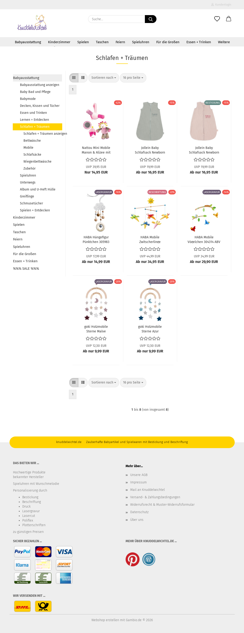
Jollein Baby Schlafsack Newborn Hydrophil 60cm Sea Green (150, 150)
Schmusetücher (31, 203)
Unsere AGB (138, 475)
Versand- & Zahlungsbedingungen (155, 497)
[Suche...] (150, 19)
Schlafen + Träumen (34, 127)
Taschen (102, 42)
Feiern (120, 42)
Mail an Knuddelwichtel (147, 490)
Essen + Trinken (198, 42)
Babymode (28, 99)
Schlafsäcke (32, 155)
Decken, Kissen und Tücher (39, 106)
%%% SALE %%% (26, 268)
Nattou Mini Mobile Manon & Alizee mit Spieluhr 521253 (96, 150)
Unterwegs (28, 182)
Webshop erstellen (105, 620)
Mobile (28, 148)
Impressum (138, 482)
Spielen (83, 42)
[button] (228, 19)
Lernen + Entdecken (34, 120)
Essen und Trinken (33, 113)
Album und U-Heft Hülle (37, 189)
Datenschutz (139, 512)
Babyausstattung (28, 42)
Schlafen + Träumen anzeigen (42, 134)
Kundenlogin (221, 4)
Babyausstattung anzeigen (39, 85)
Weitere (224, 42)
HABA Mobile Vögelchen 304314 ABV (204, 239)
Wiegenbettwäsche (37, 162)
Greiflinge (27, 196)
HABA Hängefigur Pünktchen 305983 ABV (96, 239)
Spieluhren (140, 42)
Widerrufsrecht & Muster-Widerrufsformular (162, 505)
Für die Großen (167, 42)
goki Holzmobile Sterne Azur (150, 329)
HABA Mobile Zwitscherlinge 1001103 (150, 239)
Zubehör (29, 169)
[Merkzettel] (217, 19)
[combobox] (103, 77)
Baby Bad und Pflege (35, 92)
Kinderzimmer (59, 42)
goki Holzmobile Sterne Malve (96, 329)
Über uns (136, 520)
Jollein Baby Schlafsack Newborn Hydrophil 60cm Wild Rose (204, 150)
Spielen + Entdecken (35, 210)
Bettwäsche (32, 141)
